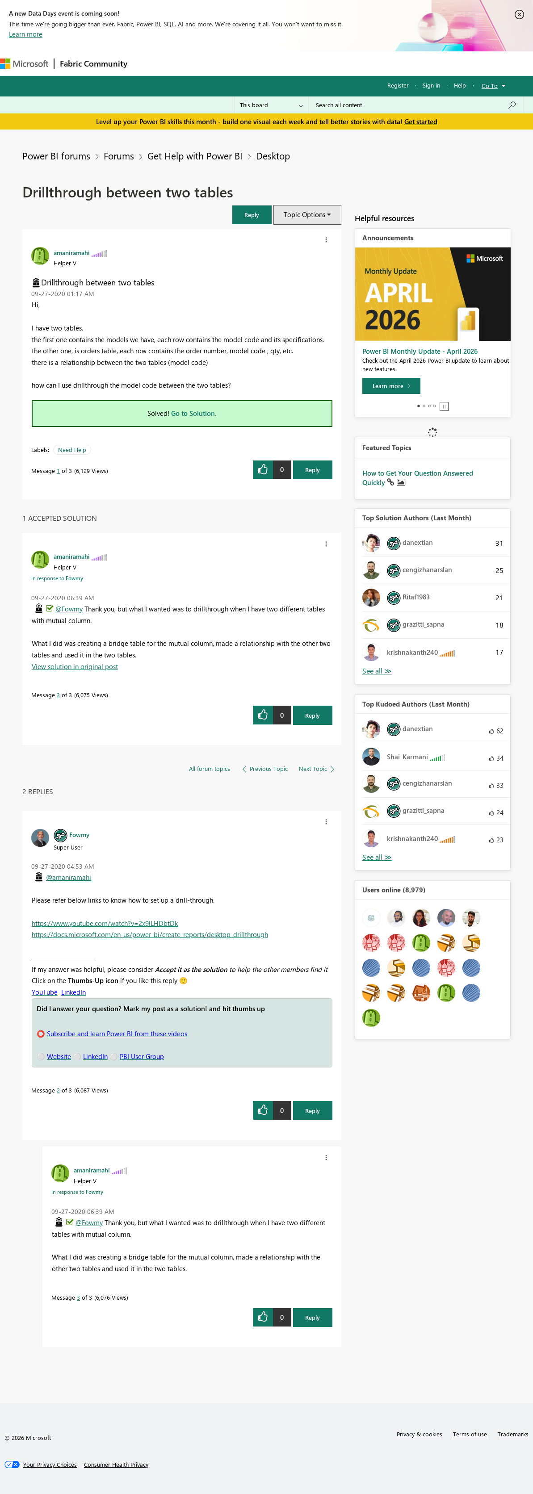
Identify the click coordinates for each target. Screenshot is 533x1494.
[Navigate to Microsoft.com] (24, 64)
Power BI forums (56, 155)
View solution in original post (75, 666)
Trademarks (513, 1434)
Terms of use (470, 1434)
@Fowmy (69, 608)
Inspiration (187, 63)
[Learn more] (391, 386)
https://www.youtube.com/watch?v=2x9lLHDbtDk (105, 923)
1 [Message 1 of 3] (58, 470)
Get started (420, 121)
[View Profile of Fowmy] (79, 834)
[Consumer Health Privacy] (116, 1464)
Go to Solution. (194, 413)
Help (460, 85)
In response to (57, 578)
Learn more (25, 33)
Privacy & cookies (419, 1434)
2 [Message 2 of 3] (58, 1090)
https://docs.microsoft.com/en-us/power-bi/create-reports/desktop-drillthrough (150, 934)
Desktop (273, 155)
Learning (338, 63)
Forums (147, 63)
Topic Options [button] (304, 214)
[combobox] (416, 104)
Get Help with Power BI (195, 155)
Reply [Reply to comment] (312, 715)
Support (375, 63)
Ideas (224, 63)
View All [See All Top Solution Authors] (377, 671)
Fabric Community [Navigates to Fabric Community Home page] (93, 63)
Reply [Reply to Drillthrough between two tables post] (312, 469)
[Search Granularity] (271, 104)
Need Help (72, 449)
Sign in (431, 85)
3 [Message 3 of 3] (58, 695)
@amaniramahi (68, 877)
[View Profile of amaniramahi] (72, 252)
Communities (263, 63)
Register (398, 85)
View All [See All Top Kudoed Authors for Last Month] (377, 857)
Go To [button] (490, 85)
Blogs (303, 63)
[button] (252, 214)
